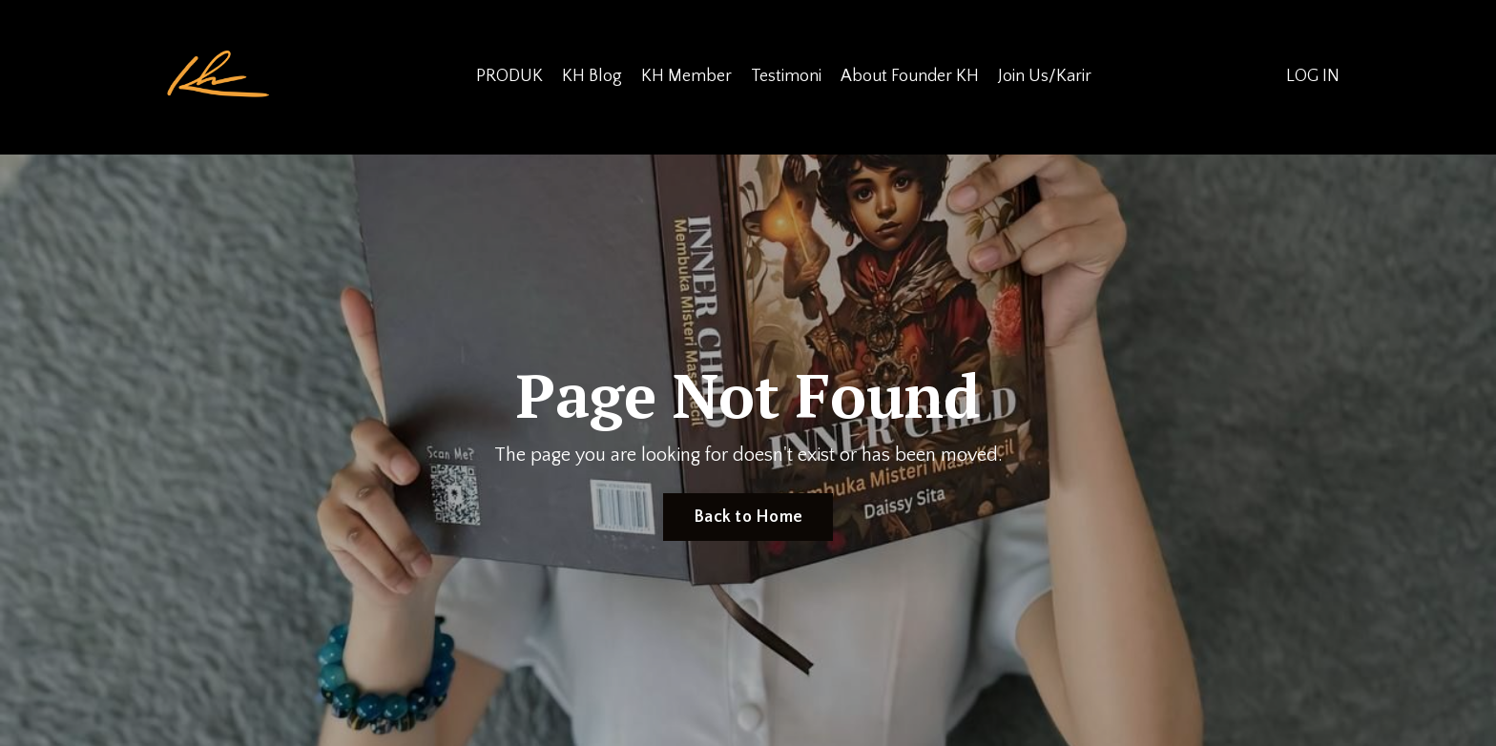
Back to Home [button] (748, 517)
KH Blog (592, 76)
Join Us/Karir (1044, 76)
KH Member (686, 76)
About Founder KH (910, 76)
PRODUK (509, 76)
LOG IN (1313, 76)
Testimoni (786, 76)
